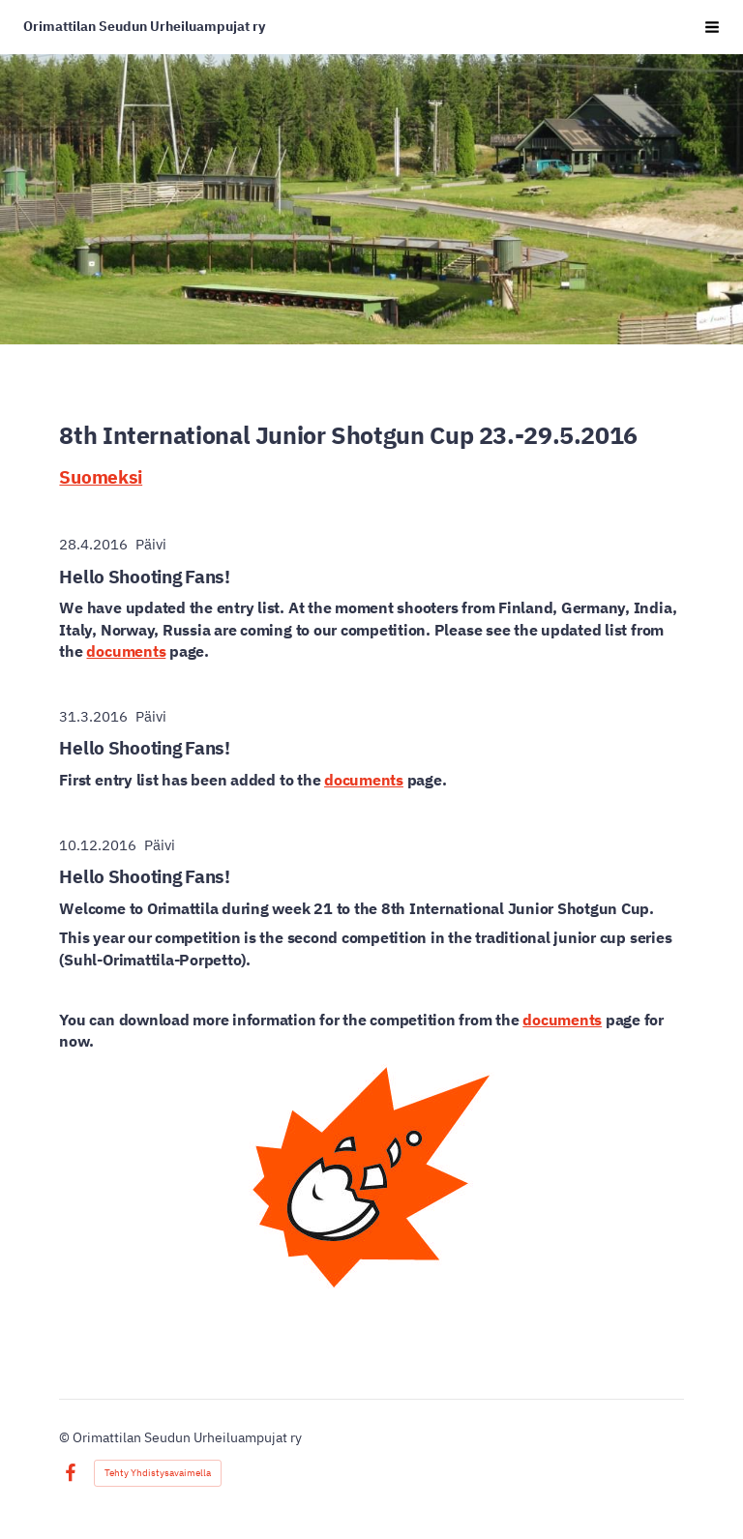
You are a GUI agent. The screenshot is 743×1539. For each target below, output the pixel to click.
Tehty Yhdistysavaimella (157, 1472)
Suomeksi (100, 476)
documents (125, 651)
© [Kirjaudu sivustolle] (66, 1437)
